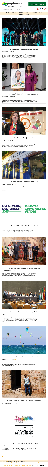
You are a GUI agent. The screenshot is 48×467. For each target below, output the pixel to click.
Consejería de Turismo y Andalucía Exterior (14, 55)
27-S (19, 54)
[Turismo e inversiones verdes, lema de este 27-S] (24, 209)
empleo (6, 56)
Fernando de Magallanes (6, 274)
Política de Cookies (36, 465)
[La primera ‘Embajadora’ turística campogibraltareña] (24, 77)
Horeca (9, 145)
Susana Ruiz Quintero (30, 101)
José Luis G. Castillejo (21, 145)
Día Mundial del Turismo (12, 100)
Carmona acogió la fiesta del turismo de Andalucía (24, 49)
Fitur (2, 145)
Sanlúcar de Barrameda (8, 276)
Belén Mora (18, 318)
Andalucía (23, 54)
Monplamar (15, 146)
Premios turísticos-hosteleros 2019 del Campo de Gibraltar (24, 312)
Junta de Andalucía (31, 56)
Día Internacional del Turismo (27, 144)
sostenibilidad (25, 57)
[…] (14, 51)
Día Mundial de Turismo (25, 55)
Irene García (12, 274)
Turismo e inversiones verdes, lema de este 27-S (24, 225)
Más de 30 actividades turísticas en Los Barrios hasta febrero (24, 401)
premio (18, 146)
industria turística (16, 56)
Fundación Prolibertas (24, 319)
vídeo (5, 58)
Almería (19, 186)
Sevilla (22, 57)
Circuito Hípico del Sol (17, 273)
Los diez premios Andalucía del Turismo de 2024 (24, 181)
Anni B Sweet (28, 54)
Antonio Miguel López (30, 99)
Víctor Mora (15, 276)
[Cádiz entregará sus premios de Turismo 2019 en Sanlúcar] (24, 340)
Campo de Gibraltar (5, 100)
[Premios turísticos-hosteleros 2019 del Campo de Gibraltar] (24, 295)
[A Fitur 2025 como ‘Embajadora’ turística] (24, 121)
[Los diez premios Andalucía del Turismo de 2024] (24, 165)
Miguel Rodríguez (18, 320)
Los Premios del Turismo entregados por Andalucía (24, 443)
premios (16, 275)
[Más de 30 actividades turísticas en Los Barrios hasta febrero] (24, 384)
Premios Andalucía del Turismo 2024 (12, 57)
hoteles (16, 145)
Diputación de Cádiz (32, 273)
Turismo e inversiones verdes (30, 231)
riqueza (19, 57)
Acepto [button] (42, 465)
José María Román (17, 274)
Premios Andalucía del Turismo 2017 (17, 449)
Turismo (3, 58)
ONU (9, 231)
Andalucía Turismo (24, 186)
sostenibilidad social (31, 57)
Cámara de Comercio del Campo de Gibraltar (9, 144)
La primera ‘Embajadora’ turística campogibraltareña (24, 94)
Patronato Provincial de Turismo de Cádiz (8, 275)
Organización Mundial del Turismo (16, 231)
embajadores (18, 100)
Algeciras (21, 99)
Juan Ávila (26, 56)
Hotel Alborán (23, 100)
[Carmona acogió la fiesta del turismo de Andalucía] (24, 32)
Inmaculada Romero (29, 100)
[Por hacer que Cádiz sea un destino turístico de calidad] (24, 251)
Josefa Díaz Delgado (24, 274)
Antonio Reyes (32, 54)
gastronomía (5, 145)
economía (31, 55)
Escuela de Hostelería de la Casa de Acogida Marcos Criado (11, 319)
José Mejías (34, 100)
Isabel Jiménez (22, 56)
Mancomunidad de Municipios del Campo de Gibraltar (10, 101)
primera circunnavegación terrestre (24, 275)
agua (21, 54)
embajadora (35, 144)
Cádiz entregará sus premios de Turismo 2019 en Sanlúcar (24, 357)
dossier (29, 448)
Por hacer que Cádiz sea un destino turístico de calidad (24, 268)
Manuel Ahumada (12, 320)
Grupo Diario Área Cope (32, 319)
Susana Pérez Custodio (23, 101)
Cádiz (35, 99)
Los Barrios (27, 145)
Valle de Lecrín (4, 190)
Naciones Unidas (4, 231)
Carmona (5, 55)
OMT (8, 231)
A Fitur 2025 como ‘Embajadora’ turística (24, 138)
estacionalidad (10, 56)
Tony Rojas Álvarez (27, 320)
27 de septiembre (15, 54)
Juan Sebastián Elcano (31, 274)
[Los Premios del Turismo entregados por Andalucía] (24, 426)
